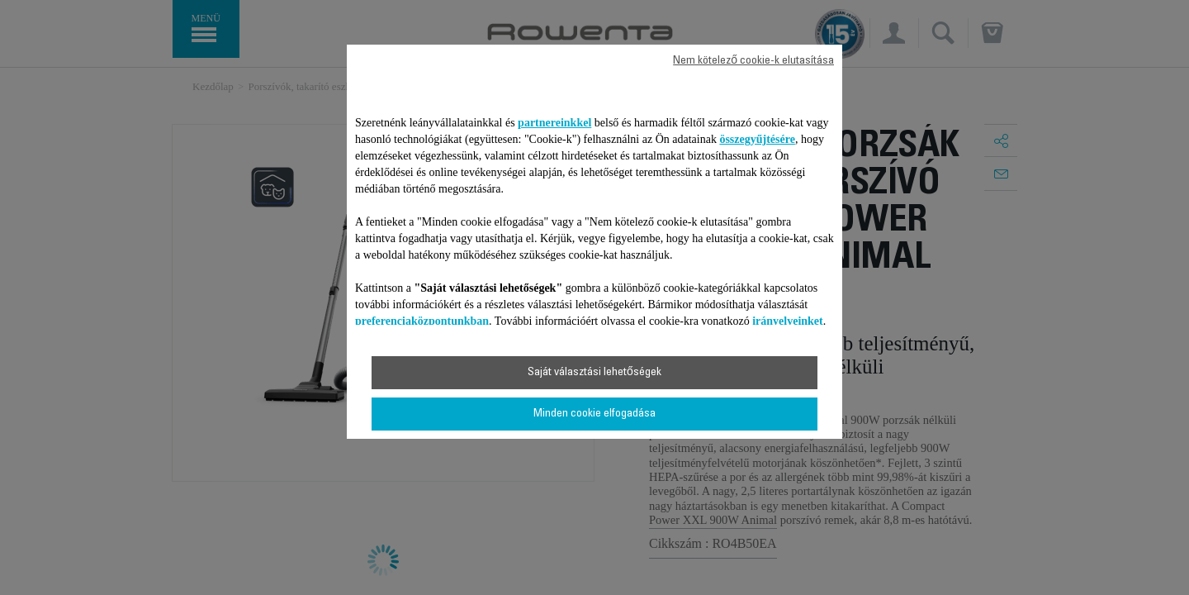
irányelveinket (787, 321)
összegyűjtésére (757, 139)
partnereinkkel (554, 123)
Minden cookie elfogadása (594, 414)
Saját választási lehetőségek (594, 372)
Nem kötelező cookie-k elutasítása (753, 61)
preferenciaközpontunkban (422, 321)
